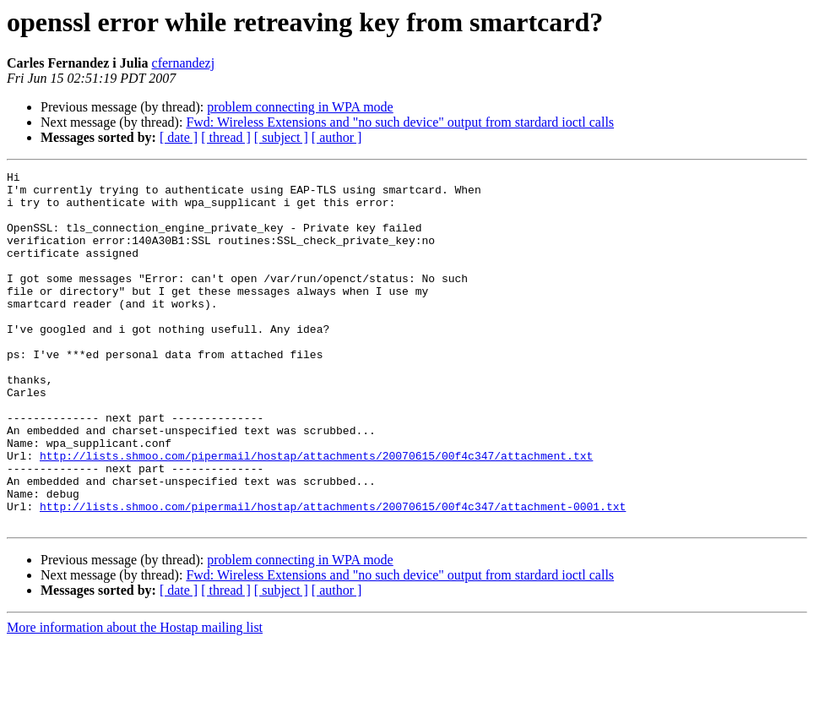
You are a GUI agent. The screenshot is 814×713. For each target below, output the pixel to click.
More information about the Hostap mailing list (135, 698)
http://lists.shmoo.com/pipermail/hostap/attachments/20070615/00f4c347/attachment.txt (316, 513)
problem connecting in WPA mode (300, 107)
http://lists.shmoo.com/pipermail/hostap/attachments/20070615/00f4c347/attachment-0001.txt (333, 574)
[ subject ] (281, 137)
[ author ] (337, 137)
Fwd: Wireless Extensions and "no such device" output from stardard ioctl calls (400, 122)
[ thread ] (226, 137)
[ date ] (179, 137)
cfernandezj (183, 63)
